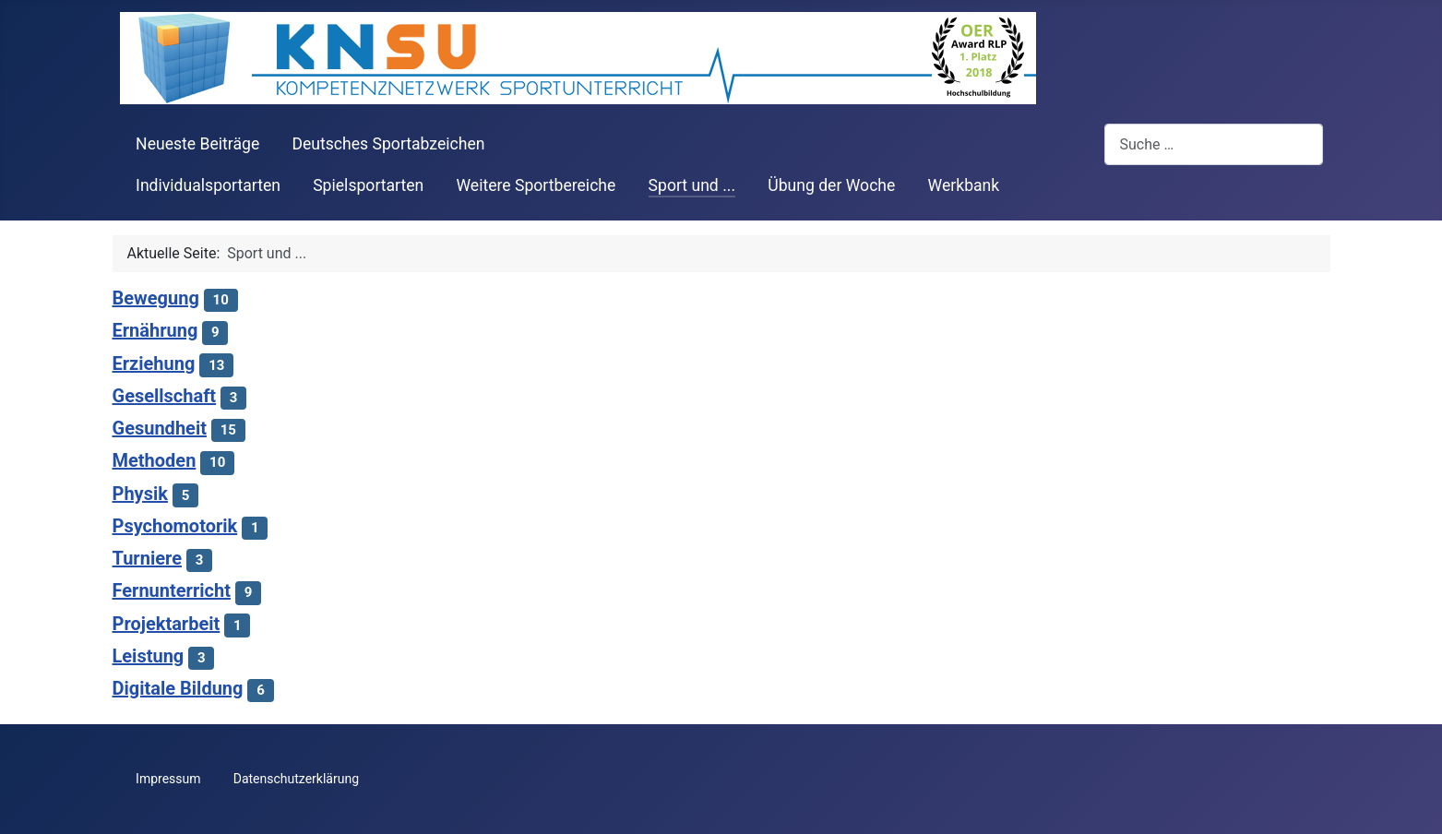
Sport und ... (692, 185)
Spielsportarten (368, 185)
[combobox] (1213, 144)
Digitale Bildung (178, 688)
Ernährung (155, 330)
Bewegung (156, 298)
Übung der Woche (831, 185)
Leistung (149, 656)
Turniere (147, 558)
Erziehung (154, 363)
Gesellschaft (165, 396)
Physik (140, 494)
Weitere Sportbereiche (535, 185)
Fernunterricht (172, 590)
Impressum (168, 778)
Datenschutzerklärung (296, 778)
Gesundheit (160, 428)
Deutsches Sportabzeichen (388, 144)
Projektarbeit (166, 624)
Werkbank (964, 185)
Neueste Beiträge (197, 144)
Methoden (155, 460)
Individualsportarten (208, 185)
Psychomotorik (175, 526)
